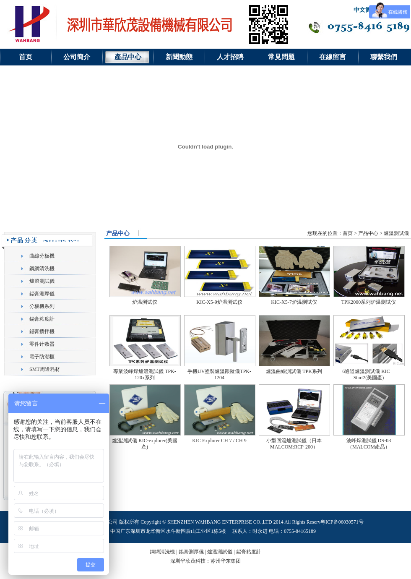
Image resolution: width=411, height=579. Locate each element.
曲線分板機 (42, 256)
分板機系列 (42, 306)
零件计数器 (42, 344)
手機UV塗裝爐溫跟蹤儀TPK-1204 (219, 374)
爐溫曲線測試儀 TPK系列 (294, 371)
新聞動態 (179, 56)
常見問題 (281, 56)
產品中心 (127, 56)
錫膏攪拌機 (42, 331)
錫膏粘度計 (42, 319)
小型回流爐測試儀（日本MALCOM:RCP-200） (294, 444)
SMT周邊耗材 (44, 369)
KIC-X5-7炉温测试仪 (294, 302)
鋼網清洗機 (42, 268)
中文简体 (365, 10)
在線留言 (332, 56)
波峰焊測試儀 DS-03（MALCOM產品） (368, 444)
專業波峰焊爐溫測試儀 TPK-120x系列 (144, 374)
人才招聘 (230, 56)
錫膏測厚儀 (42, 294)
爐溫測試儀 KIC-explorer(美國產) (144, 444)
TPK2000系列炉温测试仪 (368, 302)
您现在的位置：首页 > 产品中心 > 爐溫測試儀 (358, 233)
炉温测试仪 (144, 302)
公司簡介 (76, 56)
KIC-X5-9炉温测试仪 (219, 302)
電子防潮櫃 (42, 357)
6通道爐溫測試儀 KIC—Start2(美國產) (368, 374)
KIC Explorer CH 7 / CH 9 (219, 440)
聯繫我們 (383, 56)
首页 (25, 56)
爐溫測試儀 (42, 281)
